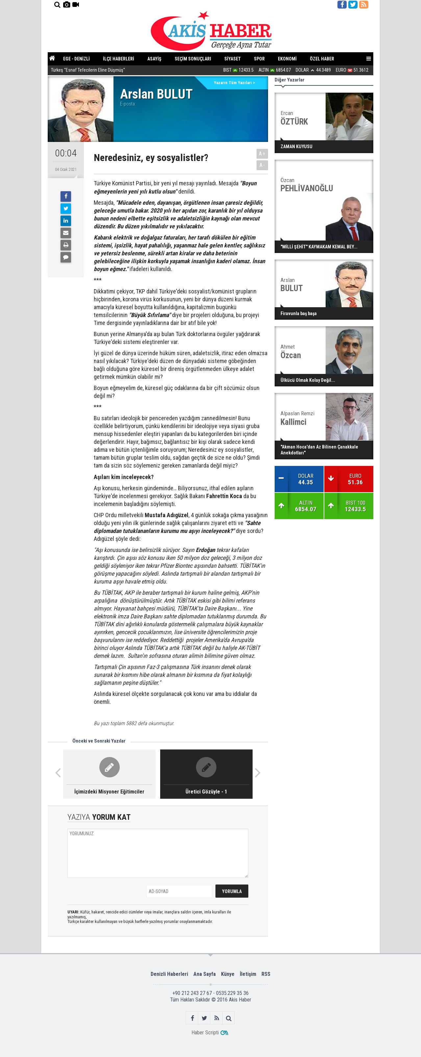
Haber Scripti (205, 1032)
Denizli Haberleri (169, 974)
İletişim (248, 974)
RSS (265, 974)
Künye (228, 974)
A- (262, 165)
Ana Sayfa (204, 974)
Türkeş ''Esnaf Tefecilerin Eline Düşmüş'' (88, 70)
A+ (262, 153)
